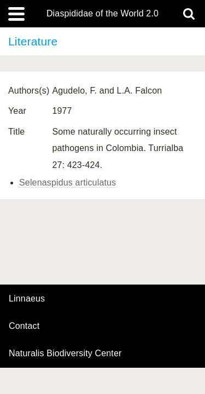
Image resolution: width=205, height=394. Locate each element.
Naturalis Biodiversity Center (65, 353)
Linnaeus (27, 298)
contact (24, 326)
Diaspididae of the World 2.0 (102, 13)
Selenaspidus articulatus (67, 182)
